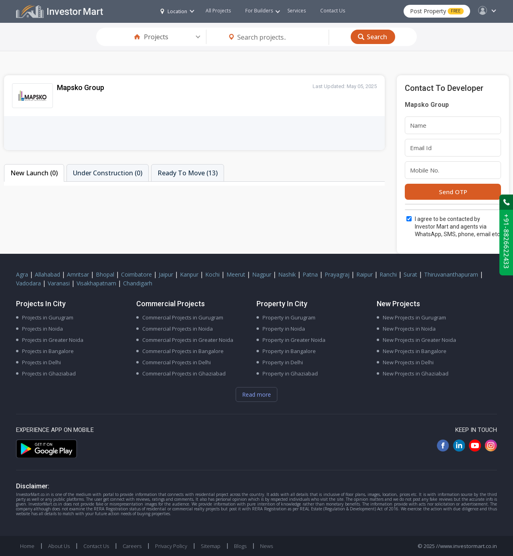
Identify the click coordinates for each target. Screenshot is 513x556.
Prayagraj (337, 274)
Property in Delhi (283, 362)
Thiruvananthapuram (451, 274)
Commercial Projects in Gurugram (182, 317)
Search (377, 36)
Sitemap (210, 546)
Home (27, 546)
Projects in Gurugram (47, 317)
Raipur (364, 274)
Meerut (235, 274)
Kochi (212, 274)
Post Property (437, 11)
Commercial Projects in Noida (177, 328)
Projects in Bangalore (48, 351)
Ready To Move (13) (188, 173)
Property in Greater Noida (294, 339)
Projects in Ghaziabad (49, 373)
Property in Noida (284, 328)
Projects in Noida (42, 328)
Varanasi (59, 283)
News (266, 546)
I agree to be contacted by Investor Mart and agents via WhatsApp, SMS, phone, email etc (457, 226)
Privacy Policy (171, 546)
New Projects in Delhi (408, 362)
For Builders (262, 10)
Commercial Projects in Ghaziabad (184, 373)
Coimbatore (136, 274)
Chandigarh (137, 283)
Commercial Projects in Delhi (176, 362)
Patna (310, 274)
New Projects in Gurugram (414, 317)
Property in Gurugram (289, 317)
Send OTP (453, 192)
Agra (22, 274)
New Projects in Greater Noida (419, 339)
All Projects (218, 10)
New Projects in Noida (409, 328)
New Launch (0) (34, 173)
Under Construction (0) (107, 173)
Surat (410, 274)
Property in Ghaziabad (290, 373)
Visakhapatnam (96, 283)
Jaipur (166, 274)
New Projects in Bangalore (414, 351)
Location (173, 11)
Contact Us (332, 10)
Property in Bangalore (289, 351)
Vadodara (28, 283)
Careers (132, 546)
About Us (59, 546)
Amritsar (78, 274)
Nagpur (261, 274)
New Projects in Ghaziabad (415, 373)
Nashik (287, 274)
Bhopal (105, 274)
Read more (256, 394)
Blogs (240, 546)
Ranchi (388, 274)
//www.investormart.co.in (466, 546)
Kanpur (189, 274)
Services (296, 10)
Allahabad (47, 274)
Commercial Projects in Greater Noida (187, 339)
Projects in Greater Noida (52, 339)
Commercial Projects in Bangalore (183, 351)
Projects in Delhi (41, 362)
